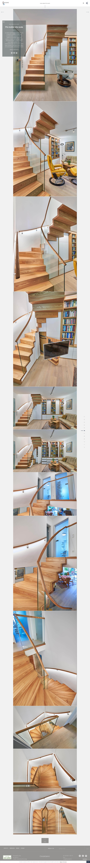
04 (84, 425)
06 (84, 430)
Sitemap (22, 848)
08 (84, 436)
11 (84, 444)
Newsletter (51, 848)
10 (84, 441)
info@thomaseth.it (67, 859)
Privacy (17, 848)
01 (84, 416)
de (83, 3)
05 (84, 427)
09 (84, 438)
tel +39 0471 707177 (68, 855)
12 (84, 447)
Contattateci (45, 856)
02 (84, 419)
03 (84, 422)
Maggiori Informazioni (63, 861)
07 (84, 433)
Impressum (12, 848)
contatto (6, 848)
